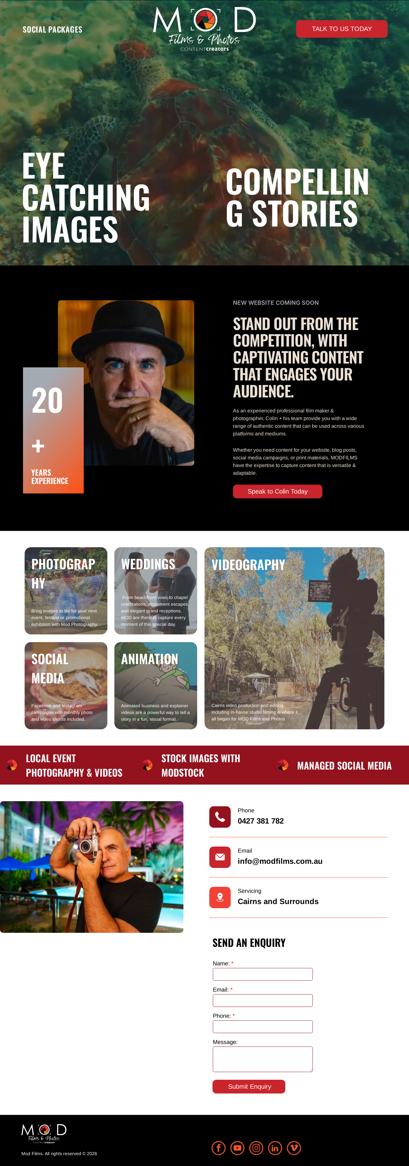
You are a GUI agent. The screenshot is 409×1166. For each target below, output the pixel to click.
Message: (225, 1042)
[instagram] (256, 1149)
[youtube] (237, 1149)
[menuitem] (52, 29)
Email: (221, 989)
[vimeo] (294, 1149)
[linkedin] (275, 1149)
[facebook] (219, 1149)
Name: (221, 963)
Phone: (222, 1016)
